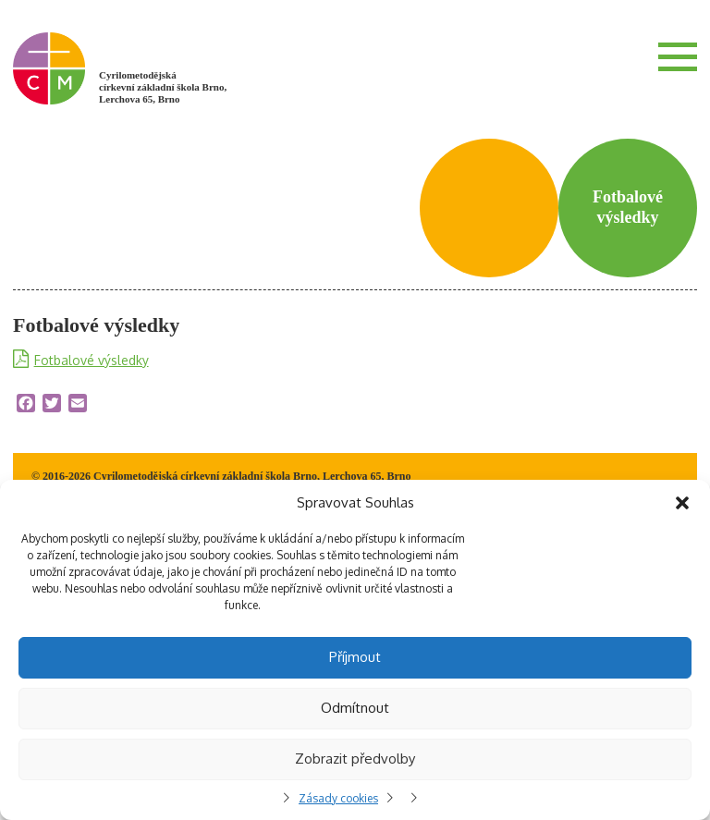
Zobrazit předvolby (355, 758)
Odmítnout (355, 707)
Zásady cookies (338, 798)
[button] (682, 503)
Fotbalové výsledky (91, 360)
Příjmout (355, 657)
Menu (677, 56)
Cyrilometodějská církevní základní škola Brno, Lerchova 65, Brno (162, 86)
